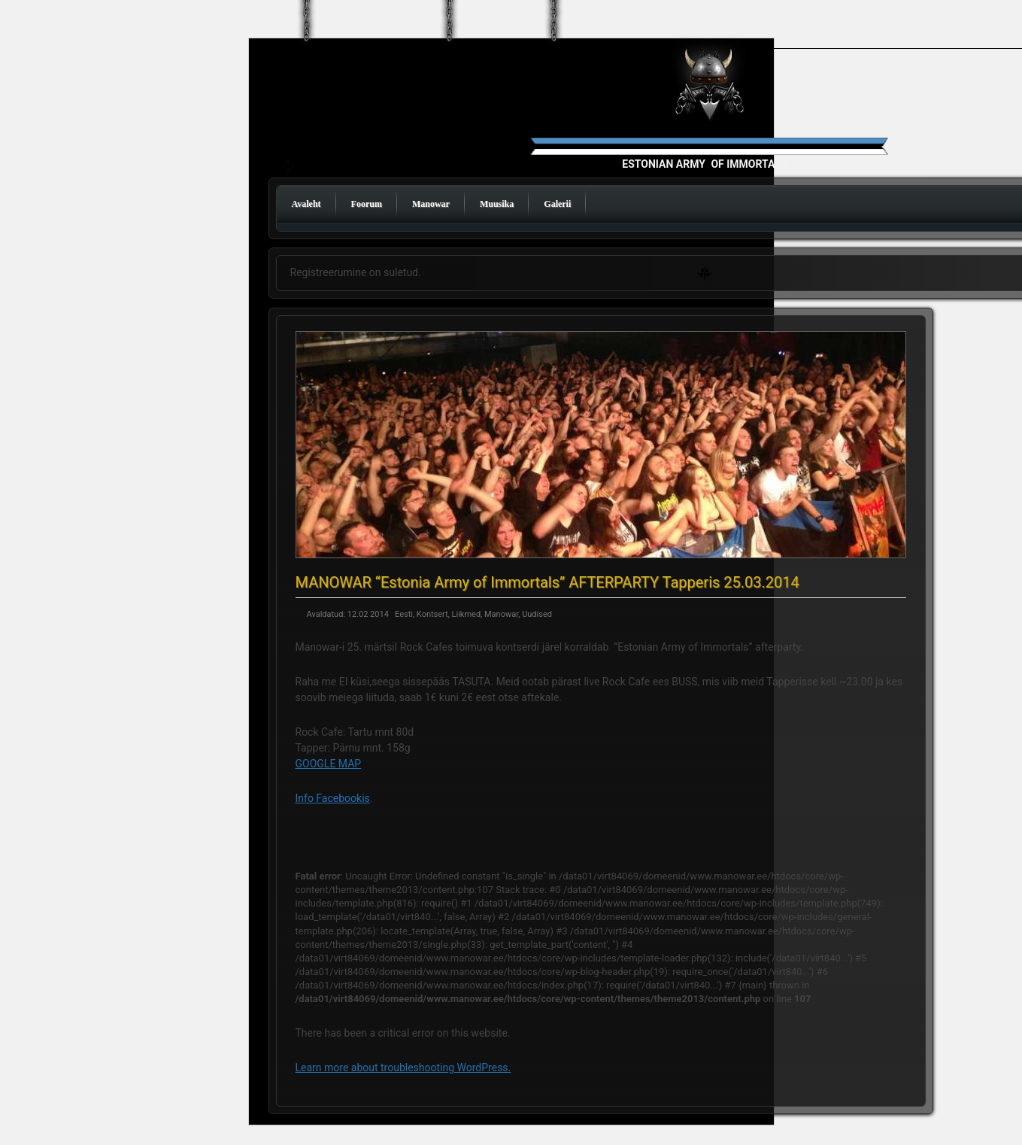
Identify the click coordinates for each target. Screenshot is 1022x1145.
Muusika (497, 204)
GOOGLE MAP (329, 764)
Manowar (431, 204)
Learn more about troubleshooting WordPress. (403, 1067)
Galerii (557, 204)
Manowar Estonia (712, 121)
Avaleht (306, 204)
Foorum (366, 204)
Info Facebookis (333, 798)
